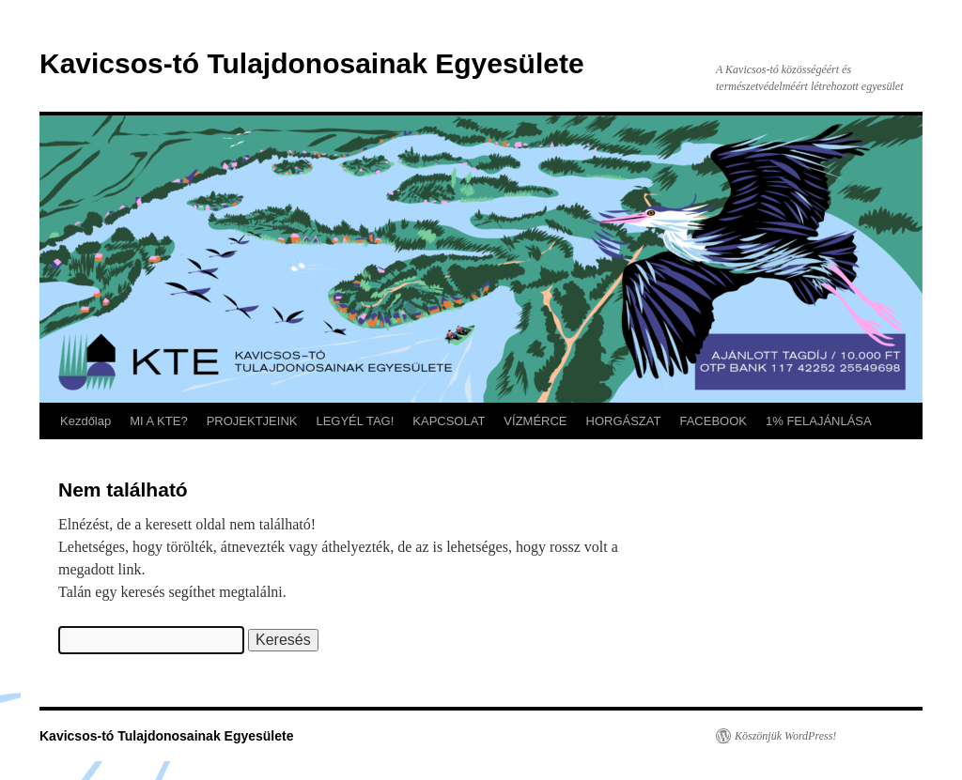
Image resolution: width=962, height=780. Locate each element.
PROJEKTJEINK (252, 421)
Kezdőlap (85, 421)
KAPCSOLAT (448, 421)
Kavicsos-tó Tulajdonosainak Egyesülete (311, 63)
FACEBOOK (713, 421)
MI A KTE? (158, 421)
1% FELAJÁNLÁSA (819, 421)
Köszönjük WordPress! (785, 735)
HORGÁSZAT (623, 421)
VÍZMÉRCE (535, 421)
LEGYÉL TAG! (355, 421)
